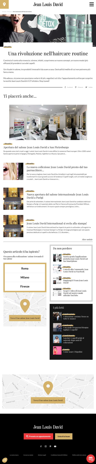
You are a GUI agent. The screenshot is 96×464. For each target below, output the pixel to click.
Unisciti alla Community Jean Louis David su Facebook (75, 267)
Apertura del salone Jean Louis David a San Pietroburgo (37, 144)
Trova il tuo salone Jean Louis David (24, 315)
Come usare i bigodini (72, 349)
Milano (25, 274)
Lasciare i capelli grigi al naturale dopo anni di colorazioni (73, 337)
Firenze (24, 283)
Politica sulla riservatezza (79, 452)
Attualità (7, 47)
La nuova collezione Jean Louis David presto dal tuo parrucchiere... (58, 165)
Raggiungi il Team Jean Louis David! (75, 278)
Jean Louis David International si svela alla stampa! (57, 220)
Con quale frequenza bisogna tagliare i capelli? (75, 325)
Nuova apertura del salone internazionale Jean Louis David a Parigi (58, 193)
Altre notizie (87, 236)
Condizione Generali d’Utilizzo (59, 452)
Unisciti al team (64, 433)
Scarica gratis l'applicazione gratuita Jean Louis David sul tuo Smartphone (75, 256)
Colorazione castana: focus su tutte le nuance (76, 314)
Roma (24, 265)
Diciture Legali (42, 452)
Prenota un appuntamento (38, 433)
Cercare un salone (28, 452)
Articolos (9, 12)
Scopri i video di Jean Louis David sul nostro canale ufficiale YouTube (74, 290)
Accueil (4, 12)
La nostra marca (14, 452)
